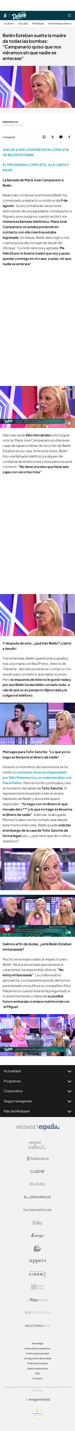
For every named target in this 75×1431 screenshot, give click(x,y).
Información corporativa (37, 1348)
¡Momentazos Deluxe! (60, 23)
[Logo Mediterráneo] (37, 1325)
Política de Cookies (37, 1363)
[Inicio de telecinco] (5, 15)
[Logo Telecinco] (38, 1158)
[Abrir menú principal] (69, 15)
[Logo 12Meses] (37, 1287)
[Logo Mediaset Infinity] (37, 1145)
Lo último (9, 23)
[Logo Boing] (38, 1222)
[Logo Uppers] (37, 1261)
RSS (37, 1373)
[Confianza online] (37, 1417)
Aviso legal (37, 1343)
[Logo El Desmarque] (37, 1197)
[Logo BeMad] (37, 1248)
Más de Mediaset (37, 1111)
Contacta (37, 1378)
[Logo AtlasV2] (37, 1300)
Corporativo (37, 1091)
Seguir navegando (37, 1101)
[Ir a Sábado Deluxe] (19, 15)
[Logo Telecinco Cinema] (37, 1274)
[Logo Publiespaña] (37, 1312)
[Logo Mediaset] (37, 1129)
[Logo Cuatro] (37, 1171)
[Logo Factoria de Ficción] (38, 1209)
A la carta (23, 23)
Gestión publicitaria (37, 1368)
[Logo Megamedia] (39, 1400)
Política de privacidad (37, 1353)
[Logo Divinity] (37, 1184)
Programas (37, 1081)
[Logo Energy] (37, 1235)
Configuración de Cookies (37, 1358)
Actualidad (37, 1071)
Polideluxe (38, 23)
